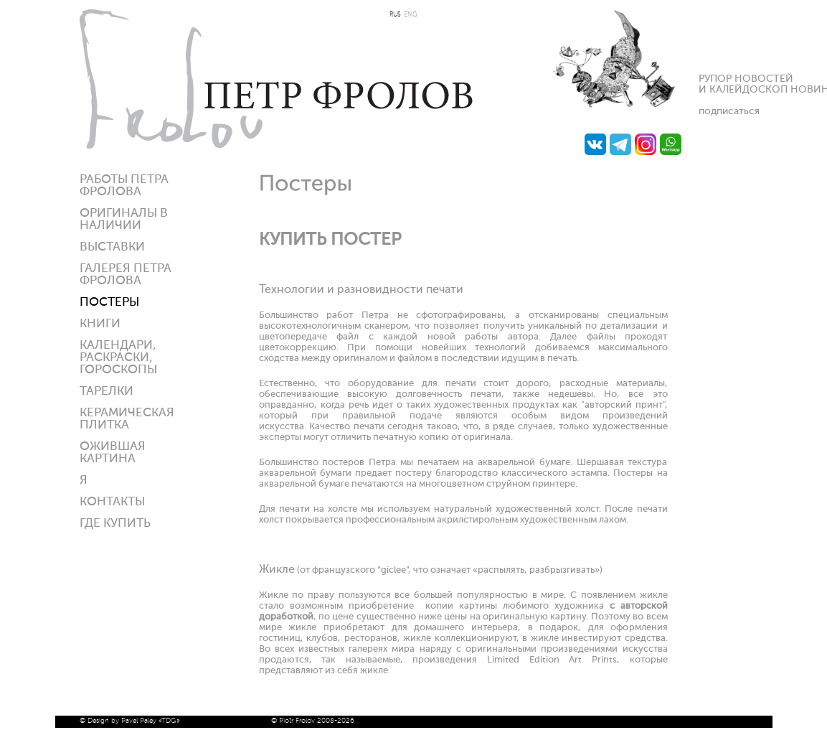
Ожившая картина (113, 453)
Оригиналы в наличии (124, 219)
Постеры (109, 302)
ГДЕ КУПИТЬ (115, 524)
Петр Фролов (276, 79)
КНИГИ (100, 324)
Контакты (112, 502)
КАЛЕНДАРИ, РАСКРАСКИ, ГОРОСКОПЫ (118, 358)
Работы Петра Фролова (124, 186)
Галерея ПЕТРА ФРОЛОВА (125, 275)
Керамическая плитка (127, 419)
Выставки (112, 247)
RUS (395, 14)
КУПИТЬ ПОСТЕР (330, 239)
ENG (410, 14)
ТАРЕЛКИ (106, 391)
